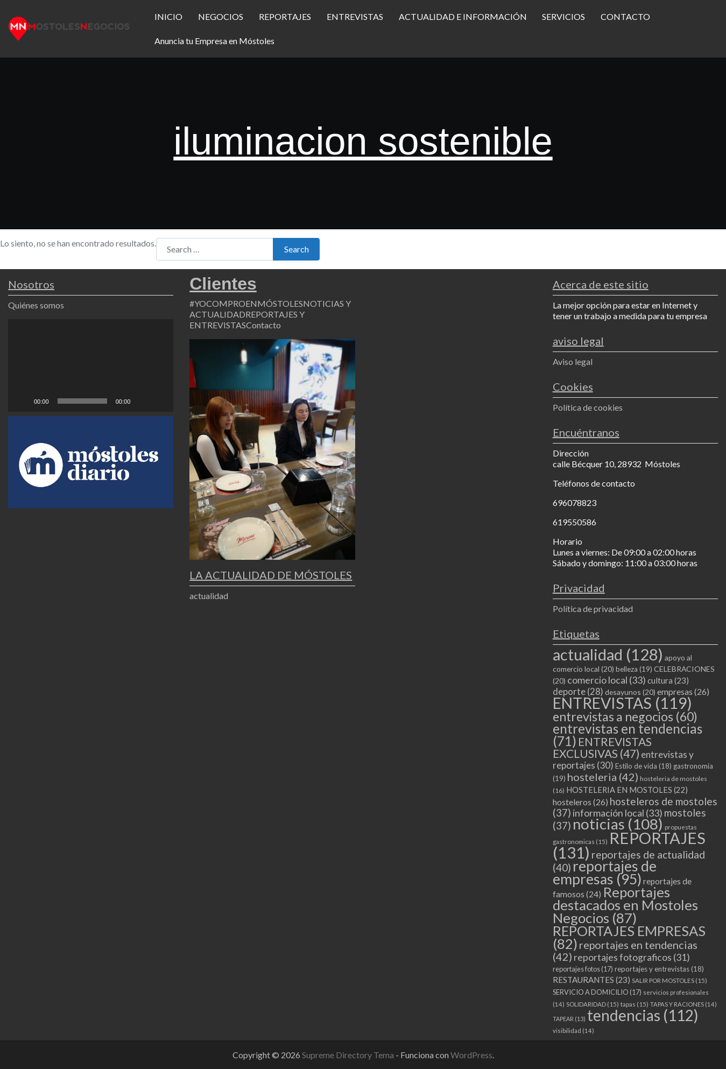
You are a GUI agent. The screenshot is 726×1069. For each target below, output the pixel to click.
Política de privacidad (593, 608)
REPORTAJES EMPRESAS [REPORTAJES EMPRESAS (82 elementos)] (629, 937)
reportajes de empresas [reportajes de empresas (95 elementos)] (605, 872)
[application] (90, 365)
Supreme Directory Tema (349, 1055)
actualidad (208, 595)
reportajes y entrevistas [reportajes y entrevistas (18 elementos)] (659, 969)
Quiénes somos (36, 305)
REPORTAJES (285, 16)
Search (296, 249)
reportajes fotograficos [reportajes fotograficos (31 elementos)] (632, 957)
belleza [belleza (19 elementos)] (634, 669)
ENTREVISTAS (355, 16)
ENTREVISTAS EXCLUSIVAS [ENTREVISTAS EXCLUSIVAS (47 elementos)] (602, 747)
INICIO (168, 16)
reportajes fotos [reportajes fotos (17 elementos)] (583, 969)
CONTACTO (625, 16)
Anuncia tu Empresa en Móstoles (214, 41)
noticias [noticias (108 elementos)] (618, 824)
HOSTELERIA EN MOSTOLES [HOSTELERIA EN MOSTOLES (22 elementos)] (627, 789)
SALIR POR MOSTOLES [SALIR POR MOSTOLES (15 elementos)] (669, 980)
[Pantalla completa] (159, 401)
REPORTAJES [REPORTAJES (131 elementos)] (629, 845)
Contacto (263, 325)
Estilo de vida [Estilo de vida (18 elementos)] (643, 766)
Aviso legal (573, 361)
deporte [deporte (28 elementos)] (578, 691)
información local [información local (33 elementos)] (617, 813)
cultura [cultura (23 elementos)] (668, 680)
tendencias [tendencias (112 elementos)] (643, 1015)
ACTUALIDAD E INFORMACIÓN (463, 16)
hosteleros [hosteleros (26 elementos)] (580, 802)
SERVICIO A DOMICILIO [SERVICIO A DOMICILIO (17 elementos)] (597, 992)
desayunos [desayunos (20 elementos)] (630, 692)
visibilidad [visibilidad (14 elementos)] (573, 1030)
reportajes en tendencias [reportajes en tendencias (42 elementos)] (625, 950)
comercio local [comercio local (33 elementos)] (606, 680)
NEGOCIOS (220, 16)
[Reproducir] (22, 401)
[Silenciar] (142, 401)
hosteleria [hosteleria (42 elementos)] (602, 776)
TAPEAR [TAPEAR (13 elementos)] (569, 1018)
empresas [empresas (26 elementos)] (683, 691)
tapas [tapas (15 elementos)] (635, 1004)
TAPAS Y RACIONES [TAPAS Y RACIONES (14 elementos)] (683, 1004)
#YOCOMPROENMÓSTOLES (246, 303)
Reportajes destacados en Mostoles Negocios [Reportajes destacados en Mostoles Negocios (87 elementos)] (625, 904)
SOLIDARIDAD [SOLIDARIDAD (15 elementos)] (592, 1004)
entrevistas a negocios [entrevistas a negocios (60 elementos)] (625, 716)
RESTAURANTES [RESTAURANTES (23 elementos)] (591, 979)
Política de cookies (588, 407)
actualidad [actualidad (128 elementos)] (608, 654)
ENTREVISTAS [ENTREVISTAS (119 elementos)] (622, 703)
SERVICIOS (563, 16)
